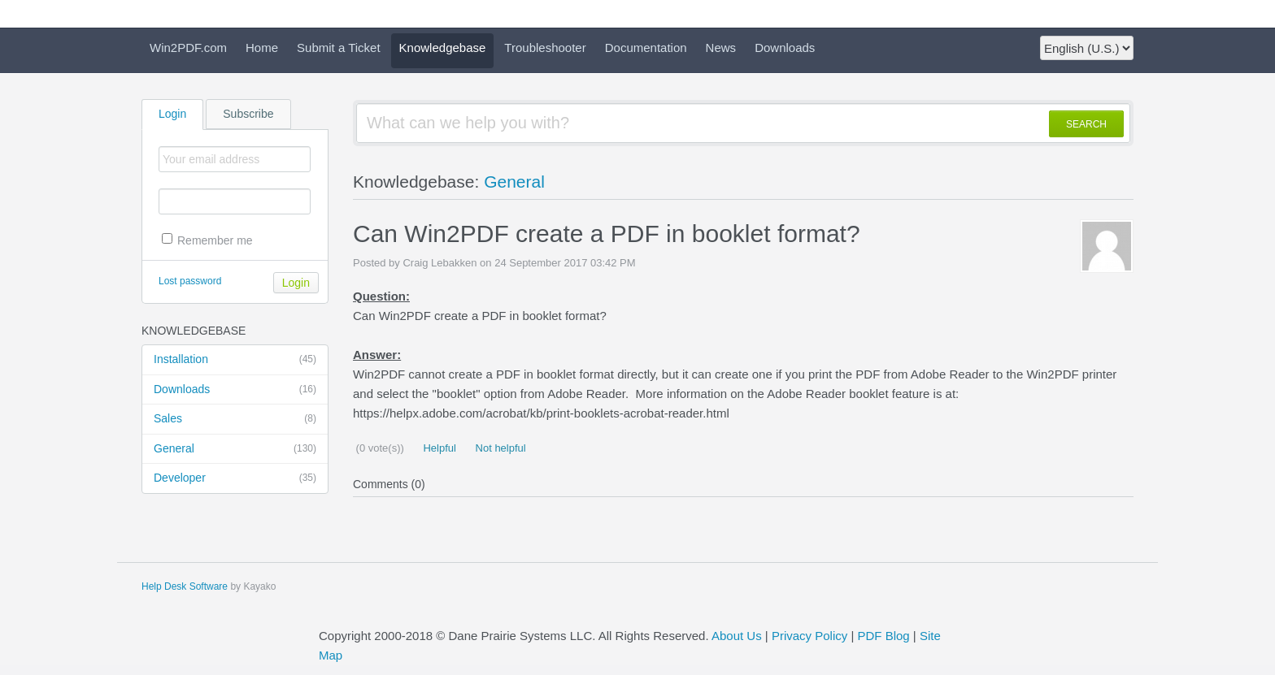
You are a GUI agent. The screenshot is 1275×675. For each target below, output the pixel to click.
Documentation (646, 47)
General (235, 449)
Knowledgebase (442, 47)
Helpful (438, 448)
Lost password (190, 281)
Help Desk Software (184, 586)
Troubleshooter (544, 47)
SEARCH (1086, 124)
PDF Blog (883, 636)
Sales (235, 419)
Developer (235, 478)
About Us (736, 636)
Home (262, 47)
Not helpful (499, 448)
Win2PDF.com (188, 47)
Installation (235, 360)
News (721, 47)
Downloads (785, 47)
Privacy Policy (809, 636)
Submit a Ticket (339, 47)
